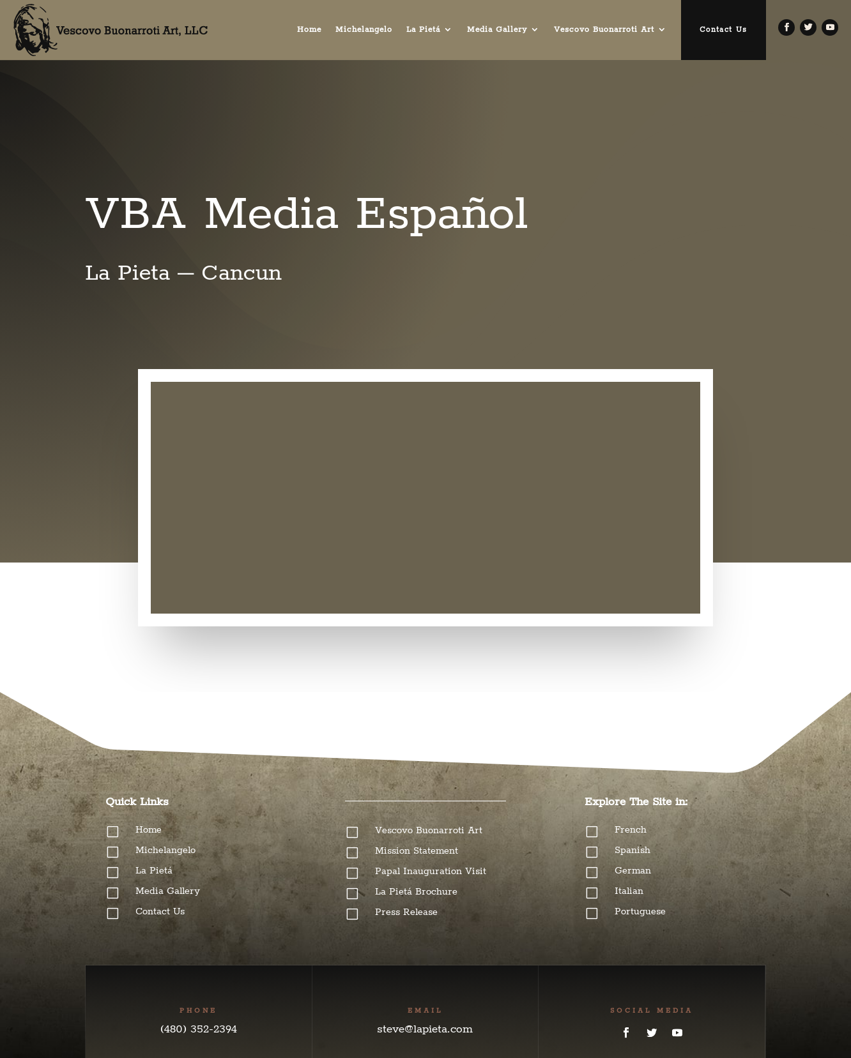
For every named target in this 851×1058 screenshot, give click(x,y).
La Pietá (423, 29)
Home (309, 29)
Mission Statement (416, 851)
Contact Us (723, 29)
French (631, 830)
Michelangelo (363, 29)
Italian (629, 891)
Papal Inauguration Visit (430, 871)
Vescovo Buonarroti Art (604, 29)
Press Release (406, 912)
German (633, 871)
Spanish (632, 850)
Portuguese (640, 911)
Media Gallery (497, 29)
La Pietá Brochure (416, 892)
